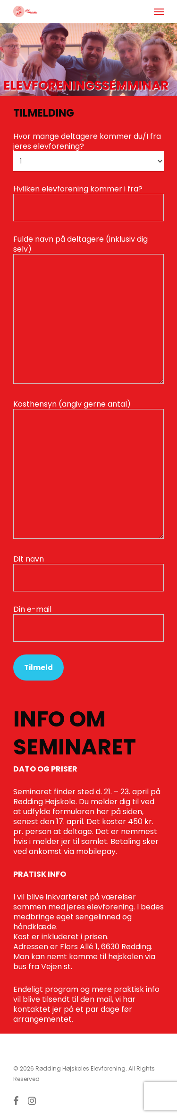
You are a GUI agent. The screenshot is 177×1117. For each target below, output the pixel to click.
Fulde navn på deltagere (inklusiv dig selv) (88, 310)
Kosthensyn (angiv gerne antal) (88, 470)
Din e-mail (88, 623)
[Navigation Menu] (159, 11)
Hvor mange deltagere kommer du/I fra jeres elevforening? (88, 151)
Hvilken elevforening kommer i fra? (88, 202)
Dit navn (88, 572)
